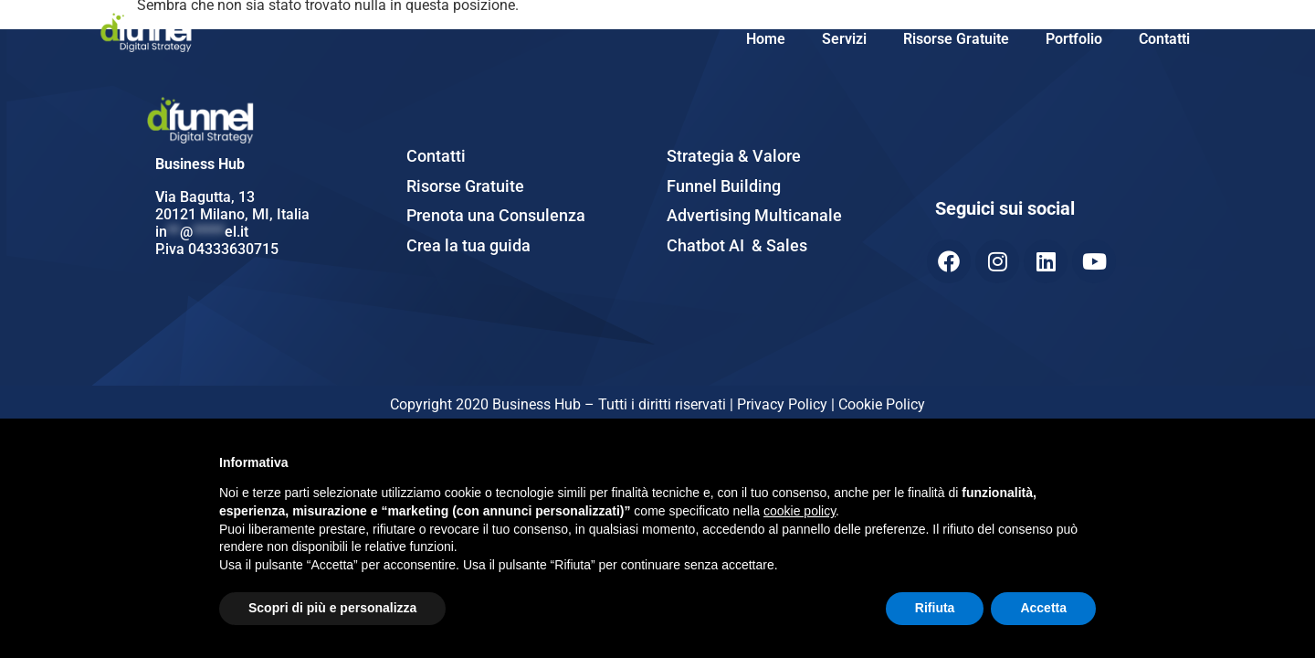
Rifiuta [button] (935, 607)
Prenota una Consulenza (495, 215)
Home (765, 39)
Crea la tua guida (468, 245)
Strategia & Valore (734, 155)
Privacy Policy (784, 405)
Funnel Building (724, 186)
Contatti (1164, 39)
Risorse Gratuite (956, 39)
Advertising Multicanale (754, 215)
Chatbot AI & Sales (737, 245)
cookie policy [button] (799, 511)
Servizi (844, 39)
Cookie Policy (881, 405)
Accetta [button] (1043, 607)
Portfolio (1074, 39)
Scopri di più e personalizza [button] (332, 607)
